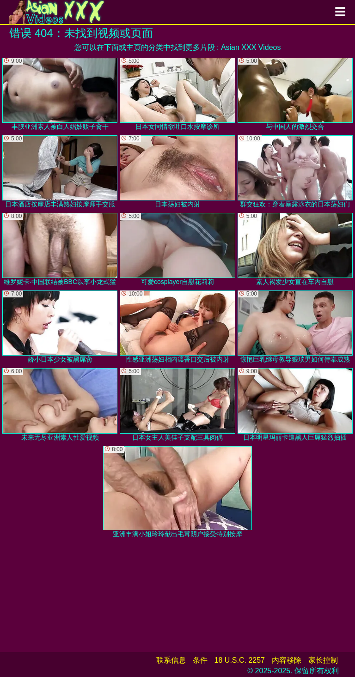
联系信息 (171, 660)
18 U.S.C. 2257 (239, 660)
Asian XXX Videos (251, 47)
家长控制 (323, 660)
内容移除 (286, 660)
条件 (200, 660)
